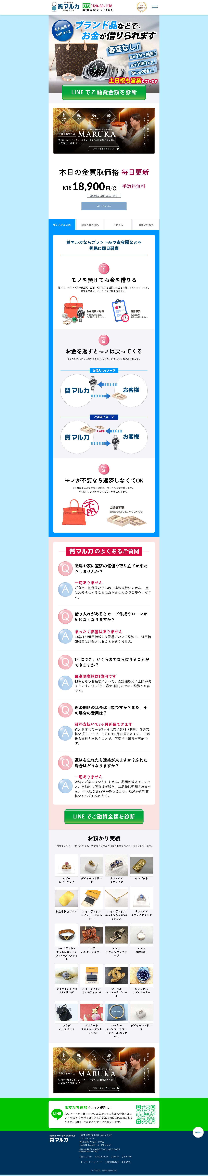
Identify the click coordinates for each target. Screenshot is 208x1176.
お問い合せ (130, 1158)
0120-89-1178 (91, 1139)
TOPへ (197, 1134)
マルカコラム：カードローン (91, 1163)
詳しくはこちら (104, 206)
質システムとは (62, 225)
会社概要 (129, 1163)
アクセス (118, 225)
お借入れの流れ (90, 225)
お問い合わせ (146, 225)
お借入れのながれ (102, 1158)
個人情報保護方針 (114, 1163)
